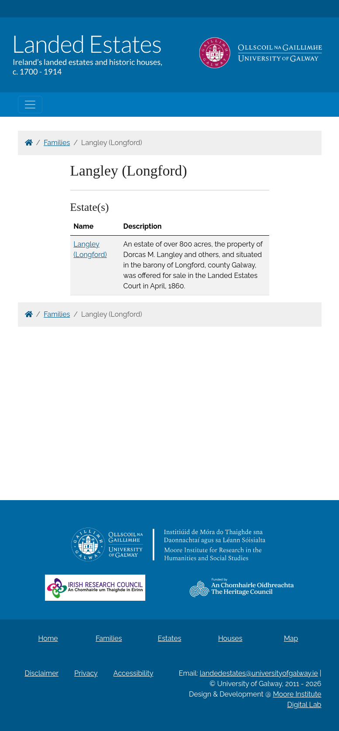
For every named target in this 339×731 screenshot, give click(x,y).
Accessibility (133, 673)
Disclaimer (42, 673)
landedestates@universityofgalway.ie (259, 673)
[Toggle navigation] (30, 104)
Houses (230, 638)
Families (57, 143)
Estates (169, 638)
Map (291, 638)
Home (48, 638)
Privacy (85, 673)
